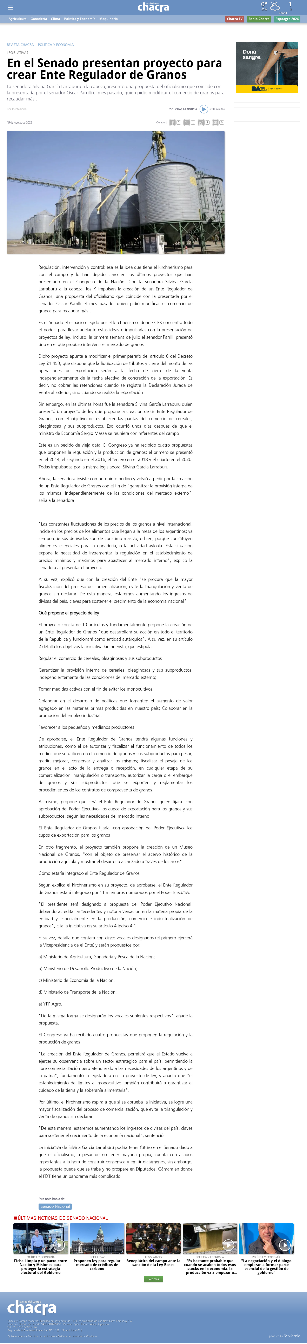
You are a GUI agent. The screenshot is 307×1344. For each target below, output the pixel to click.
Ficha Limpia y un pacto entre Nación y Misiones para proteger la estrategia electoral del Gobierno (40, 1267)
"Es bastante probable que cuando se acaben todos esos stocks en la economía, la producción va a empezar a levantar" (210, 1269)
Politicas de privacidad (70, 1337)
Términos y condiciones (41, 1337)
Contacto (91, 1337)
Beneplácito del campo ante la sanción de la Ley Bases (153, 1263)
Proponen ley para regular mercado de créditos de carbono (97, 1265)
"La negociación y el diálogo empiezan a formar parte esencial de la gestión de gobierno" (266, 1267)
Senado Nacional (55, 1207)
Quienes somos (16, 1337)
